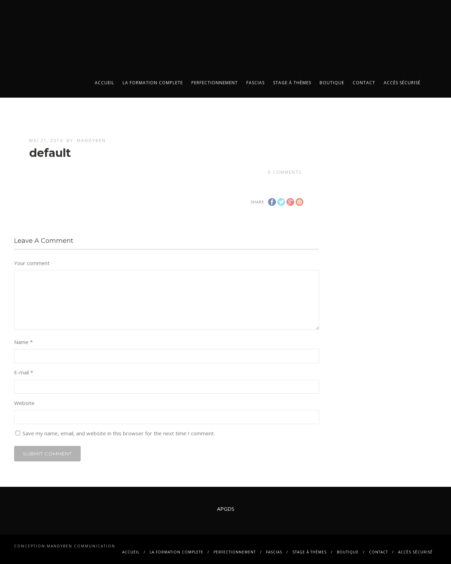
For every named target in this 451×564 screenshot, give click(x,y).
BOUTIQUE (332, 83)
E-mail (23, 372)
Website (24, 402)
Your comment (32, 262)
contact (364, 83)
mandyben (91, 140)
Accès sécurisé (402, 83)
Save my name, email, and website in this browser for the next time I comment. (119, 433)
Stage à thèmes (292, 83)
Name (23, 341)
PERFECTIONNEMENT (214, 83)
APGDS (225, 508)
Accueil (104, 83)
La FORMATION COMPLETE (153, 83)
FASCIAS (255, 83)
